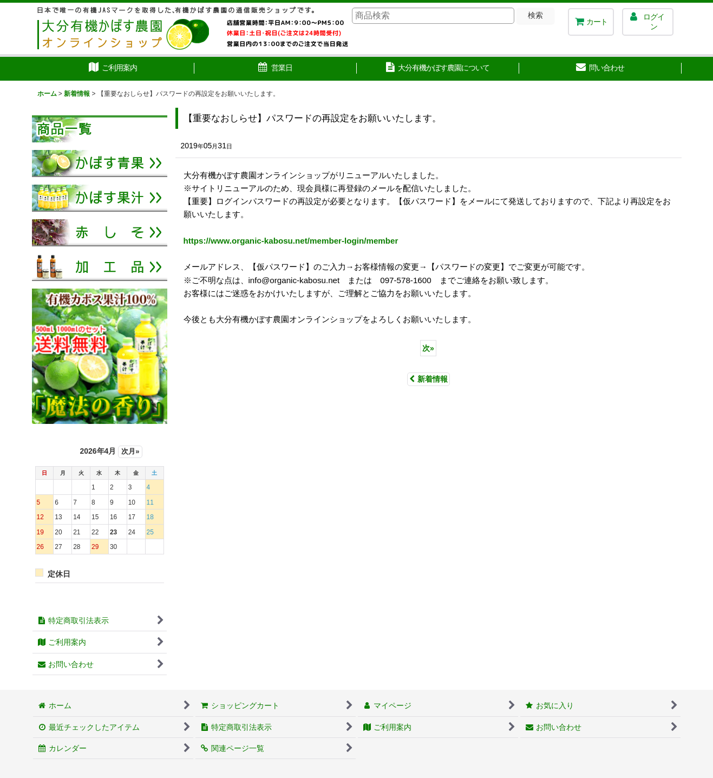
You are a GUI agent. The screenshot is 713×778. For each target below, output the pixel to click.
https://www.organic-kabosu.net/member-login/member (291, 240)
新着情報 (428, 379)
